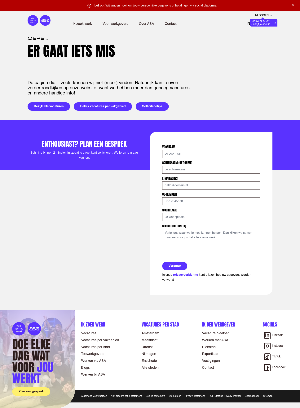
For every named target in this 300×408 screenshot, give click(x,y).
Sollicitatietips (152, 106)
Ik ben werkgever (218, 324)
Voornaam (169, 146)
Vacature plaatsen (216, 333)
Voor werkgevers (115, 24)
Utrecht (147, 347)
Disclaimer (175, 396)
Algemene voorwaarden (94, 396)
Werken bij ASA (93, 374)
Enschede (149, 361)
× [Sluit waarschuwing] (293, 5)
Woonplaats (170, 210)
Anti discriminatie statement (126, 396)
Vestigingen (211, 361)
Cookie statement (155, 396)
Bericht (174, 226)
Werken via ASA (93, 361)
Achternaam (177, 162)
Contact (171, 24)
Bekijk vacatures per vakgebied (103, 106)
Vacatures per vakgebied (100, 340)
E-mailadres (170, 178)
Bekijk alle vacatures (49, 106)
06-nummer (170, 194)
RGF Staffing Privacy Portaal (225, 396)
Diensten (209, 347)
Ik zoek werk (82, 24)
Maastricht (149, 340)
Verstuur (175, 266)
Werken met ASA (215, 340)
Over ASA (146, 24)
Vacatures (88, 333)
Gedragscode (252, 396)
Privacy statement (194, 396)
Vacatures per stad (95, 347)
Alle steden (150, 367)
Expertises (210, 354)
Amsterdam (150, 333)
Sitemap (267, 396)
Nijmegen (149, 354)
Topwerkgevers (92, 354)
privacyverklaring (185, 275)
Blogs (85, 367)
